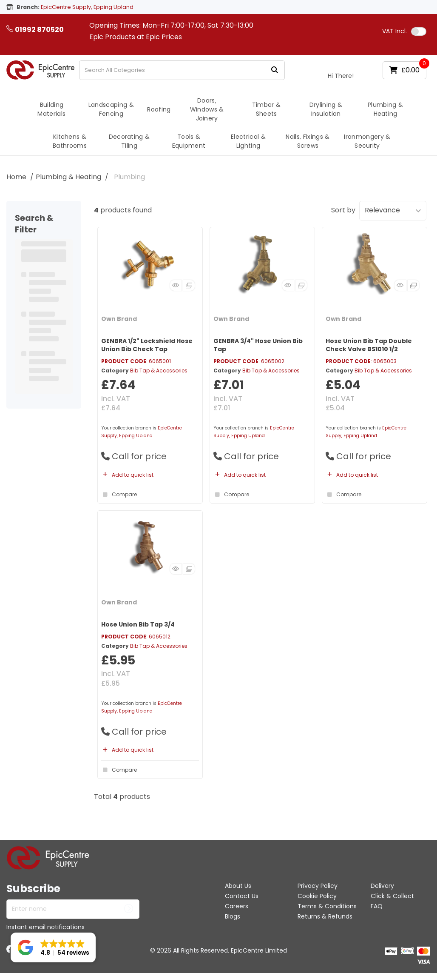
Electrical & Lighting (248, 141)
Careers (236, 906)
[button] (53, 947)
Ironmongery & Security (367, 141)
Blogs (232, 916)
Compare (119, 494)
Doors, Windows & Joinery (207, 109)
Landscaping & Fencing (111, 109)
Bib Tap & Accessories (158, 370)
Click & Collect (392, 896)
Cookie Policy (317, 896)
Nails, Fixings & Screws (307, 141)
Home (16, 177)
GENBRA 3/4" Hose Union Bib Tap (258, 345)
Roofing (158, 109)
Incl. (394, 31)
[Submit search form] (275, 70)
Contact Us (241, 896)
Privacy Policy (318, 885)
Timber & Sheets (266, 109)
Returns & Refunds (325, 916)
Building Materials (51, 109)
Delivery (382, 885)
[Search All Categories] (182, 70)
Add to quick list (127, 474)
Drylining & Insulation (326, 109)
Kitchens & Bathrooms (70, 141)
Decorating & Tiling (129, 141)
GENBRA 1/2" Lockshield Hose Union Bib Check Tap (147, 345)
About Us (238, 885)
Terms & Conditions (327, 906)
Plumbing (129, 177)
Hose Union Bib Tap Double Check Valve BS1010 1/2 (369, 345)
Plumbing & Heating (385, 109)
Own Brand (119, 319)
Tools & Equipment (189, 141)
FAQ (377, 906)
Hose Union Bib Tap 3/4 (138, 624)
